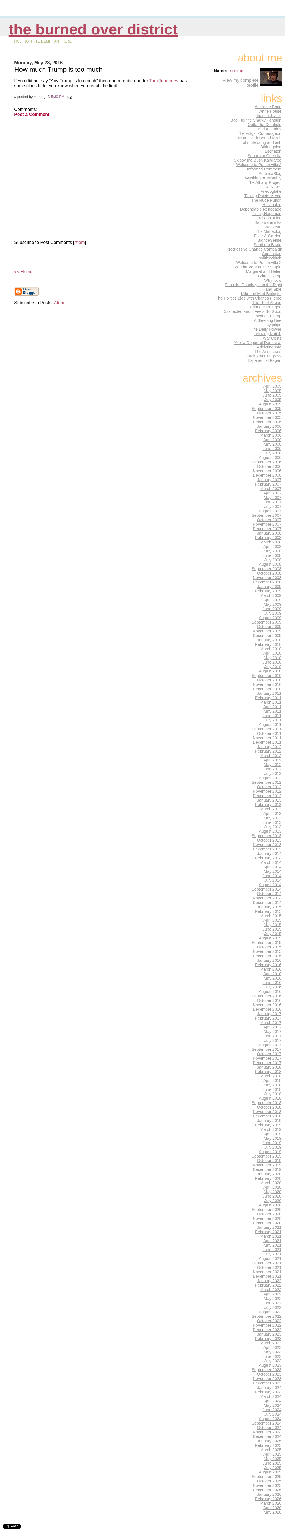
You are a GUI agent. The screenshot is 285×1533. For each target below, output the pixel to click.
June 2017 (272, 1036)
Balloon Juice (269, 218)
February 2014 (268, 858)
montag (236, 70)
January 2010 (269, 640)
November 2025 (267, 1485)
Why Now (272, 280)
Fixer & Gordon (267, 236)
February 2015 (268, 911)
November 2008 (267, 577)
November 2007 (267, 524)
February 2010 (268, 644)
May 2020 (272, 1192)
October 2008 (269, 573)
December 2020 (267, 1223)
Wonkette (272, 227)
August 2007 (270, 511)
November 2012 (267, 791)
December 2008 (267, 582)
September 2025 (266, 1476)
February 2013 (268, 804)
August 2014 (270, 884)
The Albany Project (264, 182)
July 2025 (272, 1467)
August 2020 (270, 1205)
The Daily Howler (266, 329)
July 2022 (272, 1307)
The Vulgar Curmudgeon (259, 133)
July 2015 (272, 933)
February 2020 (268, 1178)
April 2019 (272, 1134)
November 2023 (267, 1378)
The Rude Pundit (266, 200)
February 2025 (268, 1445)
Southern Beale (267, 245)
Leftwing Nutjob (267, 334)
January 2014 (269, 853)
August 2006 (270, 457)
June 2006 (272, 448)
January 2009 (269, 586)
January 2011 (269, 693)
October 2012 (269, 787)
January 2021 (269, 1227)
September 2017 (266, 1049)
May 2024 (272, 1405)
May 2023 (272, 1352)
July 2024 (272, 1414)
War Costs (272, 338)
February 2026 (268, 1499)
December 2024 (267, 1436)
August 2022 (270, 1312)
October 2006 (269, 466)
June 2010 (272, 662)
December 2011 (267, 742)
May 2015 (272, 925)
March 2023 (270, 1343)
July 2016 (272, 987)
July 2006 (272, 453)
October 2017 (269, 1054)
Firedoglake (271, 191)
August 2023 (270, 1365)
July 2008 (272, 560)
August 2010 (270, 671)
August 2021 (270, 1258)
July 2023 (272, 1361)
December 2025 (267, 1490)
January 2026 (269, 1494)
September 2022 (266, 1316)
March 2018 (270, 1076)
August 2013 (270, 831)
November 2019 (267, 1165)
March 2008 (270, 542)
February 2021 (268, 1232)
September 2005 (266, 408)
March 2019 (270, 1129)
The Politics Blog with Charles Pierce (248, 298)
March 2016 (270, 969)
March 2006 (270, 435)
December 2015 (267, 956)
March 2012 (270, 755)
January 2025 (269, 1441)
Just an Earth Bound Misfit (257, 138)
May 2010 (272, 658)
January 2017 (269, 1014)
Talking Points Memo (262, 196)
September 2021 (266, 1263)
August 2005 (270, 404)
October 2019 (269, 1160)
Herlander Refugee (264, 307)
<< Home (23, 271)
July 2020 (272, 1200)
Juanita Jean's (268, 115)
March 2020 (270, 1183)
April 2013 (272, 813)
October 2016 (269, 1000)
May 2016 (272, 978)
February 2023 (268, 1338)
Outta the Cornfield (264, 124)
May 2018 (272, 1085)
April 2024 (272, 1401)
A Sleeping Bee (267, 320)
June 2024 (272, 1410)
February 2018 (268, 1071)
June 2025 (272, 1463)
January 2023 (269, 1334)
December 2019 (267, 1169)
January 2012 (269, 747)
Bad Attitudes (269, 129)
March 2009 (270, 595)
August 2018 (270, 1098)
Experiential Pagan (264, 360)
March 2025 (270, 1450)
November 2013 (267, 844)
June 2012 (272, 769)
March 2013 (270, 809)
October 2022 (269, 1321)
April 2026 (272, 1507)
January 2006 (269, 426)
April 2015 (272, 920)
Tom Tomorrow (163, 80)
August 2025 (270, 1472)
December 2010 (267, 689)
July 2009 (272, 613)
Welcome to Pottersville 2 (258, 164)
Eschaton (273, 151)
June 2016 (272, 982)
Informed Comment (264, 169)
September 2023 (266, 1370)
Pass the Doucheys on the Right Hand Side (253, 287)
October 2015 (269, 947)
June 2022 (272, 1303)
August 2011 (270, 724)
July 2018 (272, 1094)
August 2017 (270, 1045)
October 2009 (269, 626)
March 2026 (270, 1503)
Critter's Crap (269, 276)
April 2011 (272, 706)
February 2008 (268, 537)
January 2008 (269, 533)
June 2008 (272, 555)
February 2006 (268, 431)
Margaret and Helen (263, 271)
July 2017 (272, 1040)
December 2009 (267, 635)
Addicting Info (269, 347)
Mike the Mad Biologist (261, 293)
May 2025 (272, 1459)
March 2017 (270, 1022)
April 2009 (272, 600)
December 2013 (267, 849)
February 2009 (268, 591)
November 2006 (267, 471)
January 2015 (269, 907)
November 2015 (267, 951)
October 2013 (269, 840)
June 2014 (272, 876)
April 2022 (272, 1294)
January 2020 (269, 1174)
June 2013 (272, 822)
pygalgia (273, 325)
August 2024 (270, 1418)
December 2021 (267, 1276)
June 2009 (272, 609)
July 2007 (272, 506)
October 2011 (269, 733)
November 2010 (267, 684)
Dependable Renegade (260, 209)
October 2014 (269, 893)
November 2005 (267, 417)
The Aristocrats (268, 351)
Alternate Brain (268, 107)
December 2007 (267, 528)
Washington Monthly (263, 178)
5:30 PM (58, 97)
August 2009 (270, 617)
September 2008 (266, 569)
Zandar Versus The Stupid (258, 267)
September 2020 (266, 1209)
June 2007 (272, 502)
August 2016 (270, 991)
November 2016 (267, 1005)
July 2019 (272, 1147)
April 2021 (272, 1240)
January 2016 (269, 960)
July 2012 (272, 773)
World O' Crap (268, 316)
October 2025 (269, 1481)
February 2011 (268, 698)
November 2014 (267, 898)
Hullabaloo (271, 204)
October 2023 (269, 1374)
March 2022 (270, 1289)
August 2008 (270, 564)
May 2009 (272, 604)
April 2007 (272, 493)
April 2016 (272, 973)
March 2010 (270, 649)
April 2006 (272, 439)
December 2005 (267, 422)
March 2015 (270, 916)
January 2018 (269, 1067)
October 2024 (269, 1427)
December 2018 (267, 1116)
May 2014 (272, 871)
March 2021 (270, 1236)
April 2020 (272, 1187)
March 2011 (270, 702)
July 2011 (272, 720)
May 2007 (272, 497)
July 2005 (272, 399)
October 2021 (269, 1267)
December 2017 (267, 1062)
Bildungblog (271, 147)
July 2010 (272, 666)
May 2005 (272, 391)
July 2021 (272, 1254)
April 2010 (272, 653)
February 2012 (268, 751)
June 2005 (272, 395)
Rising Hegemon (266, 213)
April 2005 (272, 386)
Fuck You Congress (264, 356)
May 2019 (272, 1138)
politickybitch (270, 258)
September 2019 (266, 1156)
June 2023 (272, 1356)
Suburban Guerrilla (264, 156)
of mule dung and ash (262, 142)
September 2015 (266, 942)
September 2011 (266, 729)
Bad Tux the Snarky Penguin (255, 120)
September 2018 (266, 1103)
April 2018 (272, 1080)
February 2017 (268, 1018)
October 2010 (269, 680)
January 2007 (269, 480)
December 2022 (267, 1329)
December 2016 (267, 1009)
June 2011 (272, 715)
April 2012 (272, 760)
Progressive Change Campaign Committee (254, 251)
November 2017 (267, 1058)
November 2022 (267, 1325)
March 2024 (270, 1396)
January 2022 (269, 1281)
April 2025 (272, 1454)
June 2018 (272, 1089)
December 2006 (267, 475)
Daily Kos (272, 187)
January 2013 (269, 800)
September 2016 (266, 996)
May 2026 (272, 1512)
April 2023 (272, 1347)
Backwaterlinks (268, 222)
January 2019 (269, 1120)
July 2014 (272, 880)
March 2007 (270, 488)
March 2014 (270, 862)
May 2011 (272, 711)
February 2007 (268, 484)
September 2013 (266, 836)
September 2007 (266, 515)
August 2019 (270, 1151)
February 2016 (268, 965)
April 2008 (272, 546)
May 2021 (272, 1245)
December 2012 (267, 795)
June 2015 (272, 929)
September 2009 (266, 622)
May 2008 (272, 551)
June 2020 (272, 1196)
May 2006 (272, 444)
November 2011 (267, 738)
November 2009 (267, 631)
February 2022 (268, 1285)
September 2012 (266, 782)
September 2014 (266, 889)
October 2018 (269, 1107)
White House (269, 111)
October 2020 (269, 1214)
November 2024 (267, 1432)
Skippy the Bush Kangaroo (257, 160)
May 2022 (272, 1298)
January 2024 (269, 1387)
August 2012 (270, 778)
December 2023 (267, 1383)
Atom (79, 242)
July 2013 (272, 827)
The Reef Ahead (266, 302)
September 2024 (266, 1423)
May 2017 (272, 1031)
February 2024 (268, 1392)
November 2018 (267, 1111)
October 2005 (269, 413)
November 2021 (267, 1272)
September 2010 (266, 675)
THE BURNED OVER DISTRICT (93, 29)
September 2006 (266, 462)
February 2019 (268, 1125)
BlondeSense (269, 240)
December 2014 (267, 902)
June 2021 (272, 1249)
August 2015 (270, 938)
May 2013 (272, 818)
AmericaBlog (270, 173)
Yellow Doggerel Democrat (257, 342)
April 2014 (272, 867)
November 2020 (267, 1218)
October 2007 (269, 520)
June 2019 (272, 1143)
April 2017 (272, 1027)
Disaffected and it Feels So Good (251, 311)
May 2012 (272, 764)
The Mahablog (268, 231)
